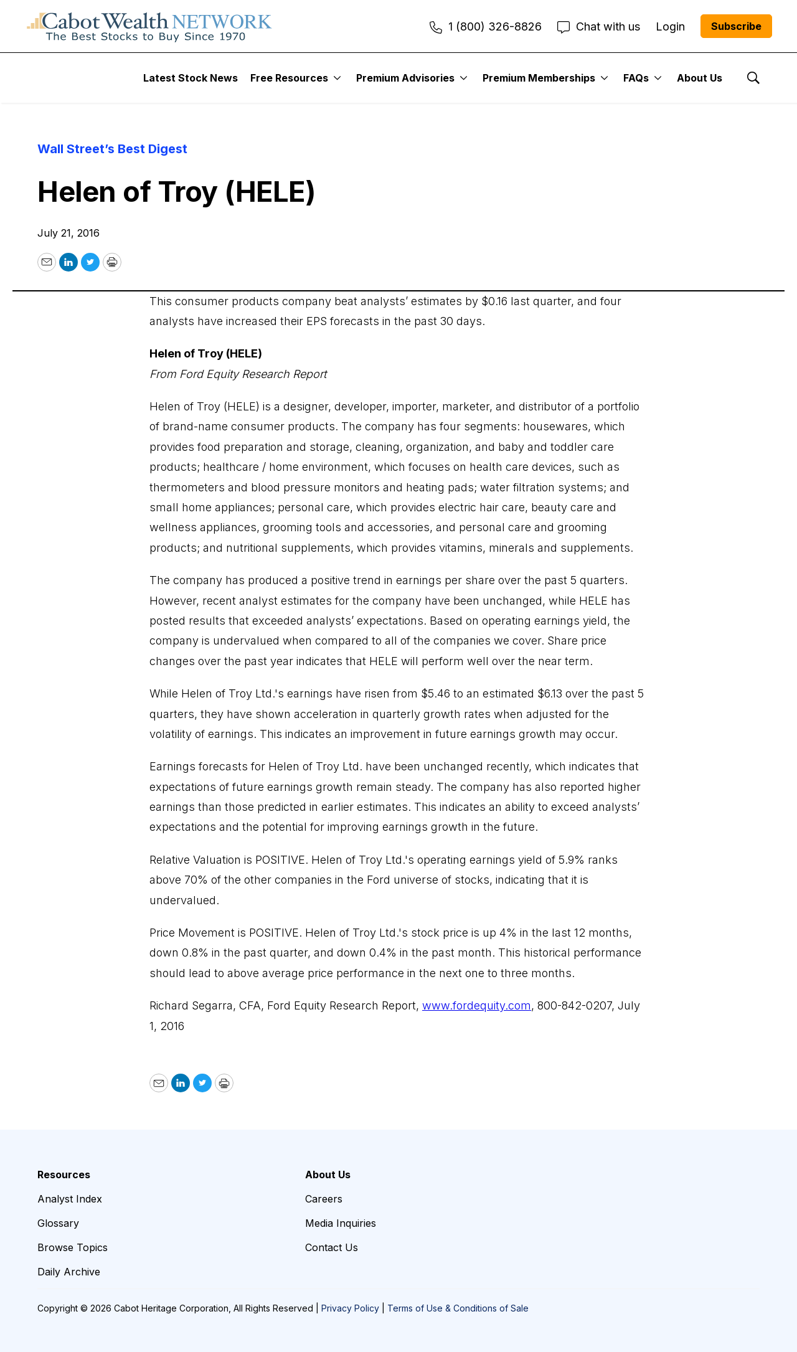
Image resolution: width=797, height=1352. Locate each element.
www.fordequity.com (476, 1005)
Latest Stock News (190, 78)
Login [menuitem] (670, 26)
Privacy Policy (350, 1308)
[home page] (149, 26)
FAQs (636, 78)
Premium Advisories (405, 78)
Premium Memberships (539, 78)
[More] (337, 78)
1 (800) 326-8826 (486, 26)
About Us (699, 78)
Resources (63, 1174)
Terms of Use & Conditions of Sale (458, 1308)
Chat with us (598, 26)
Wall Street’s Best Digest (112, 148)
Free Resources (289, 78)
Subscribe (736, 26)
